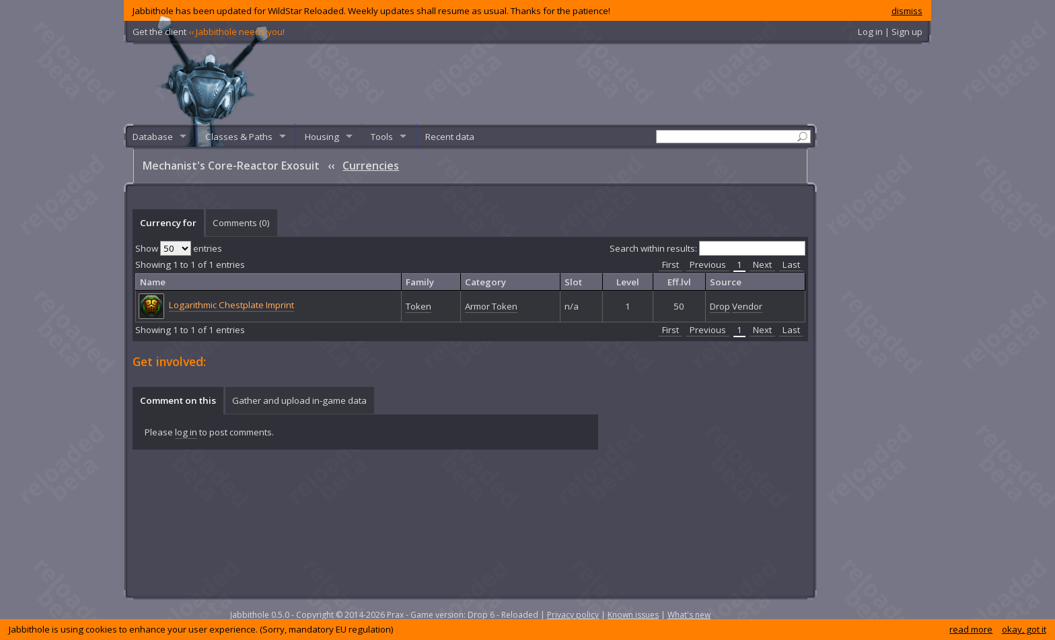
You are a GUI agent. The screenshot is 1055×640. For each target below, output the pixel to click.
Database (153, 137)
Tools (382, 137)
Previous (708, 264)
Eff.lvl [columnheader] (679, 282)
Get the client (209, 32)
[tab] (168, 222)
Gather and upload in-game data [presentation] (299, 400)
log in (186, 432)
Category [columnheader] (485, 282)
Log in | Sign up (890, 32)
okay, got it (1024, 629)
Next (762, 264)
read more (970, 629)
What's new (689, 614)
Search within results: (707, 248)
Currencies (370, 165)
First (670, 264)
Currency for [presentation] (168, 223)
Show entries (178, 248)
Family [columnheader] (420, 282)
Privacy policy (573, 614)
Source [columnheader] (725, 282)
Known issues (633, 614)
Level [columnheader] (627, 282)
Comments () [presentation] (241, 223)
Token (418, 306)
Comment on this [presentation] (178, 400)
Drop (720, 306)
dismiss (907, 11)
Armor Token (491, 306)
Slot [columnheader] (573, 282)
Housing (322, 137)
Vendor (747, 306)
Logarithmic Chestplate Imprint (231, 305)
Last (791, 264)
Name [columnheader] (153, 282)
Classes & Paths (238, 137)
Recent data (449, 137)
